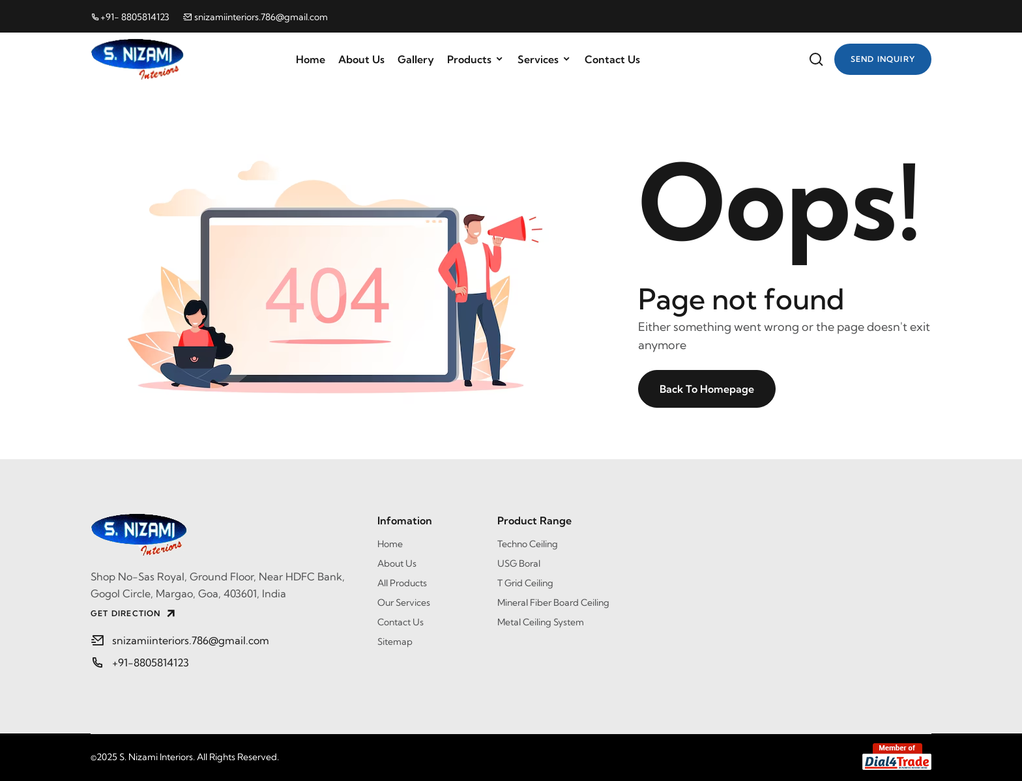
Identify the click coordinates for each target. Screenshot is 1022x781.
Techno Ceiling (527, 544)
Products (475, 59)
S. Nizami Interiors (156, 757)
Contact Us (612, 59)
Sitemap (395, 641)
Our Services (403, 602)
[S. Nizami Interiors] (224, 535)
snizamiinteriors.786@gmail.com (255, 17)
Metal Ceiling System (540, 622)
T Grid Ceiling (525, 583)
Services (545, 59)
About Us (361, 59)
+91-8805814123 (150, 662)
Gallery (416, 59)
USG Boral (518, 563)
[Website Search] (816, 59)
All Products (402, 583)
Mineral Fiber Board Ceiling (553, 602)
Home (310, 59)
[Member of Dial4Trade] (896, 756)
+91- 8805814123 (130, 17)
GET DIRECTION (134, 613)
